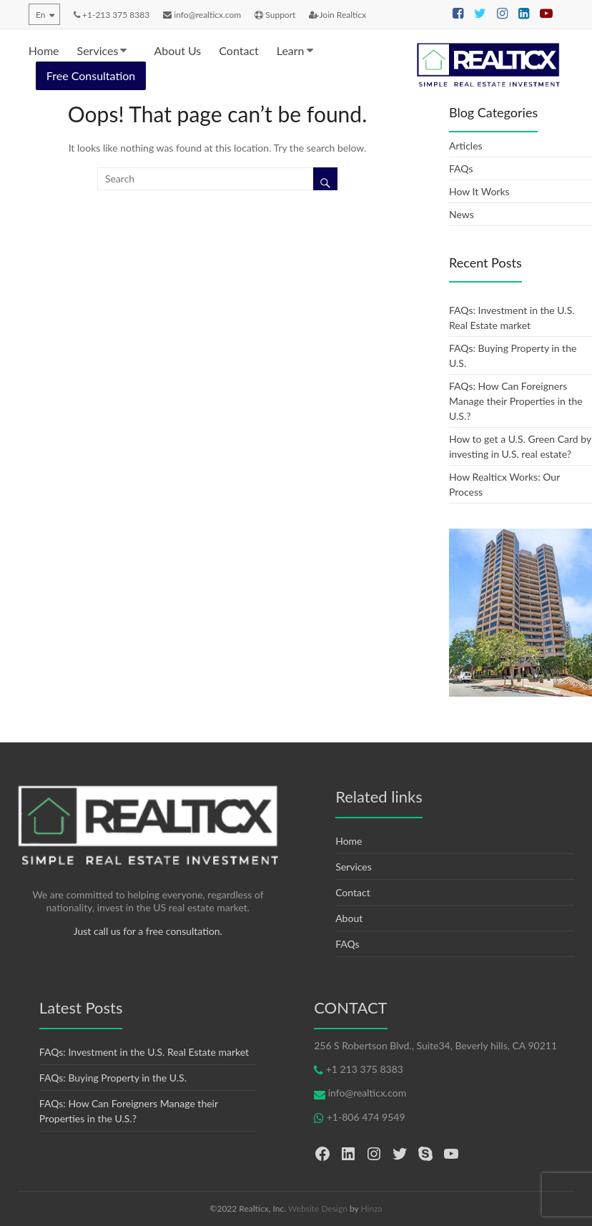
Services (98, 50)
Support (275, 14)
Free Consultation (90, 75)
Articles (466, 145)
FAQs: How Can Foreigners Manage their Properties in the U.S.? (516, 401)
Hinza (372, 1208)
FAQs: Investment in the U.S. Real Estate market (144, 1052)
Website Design (317, 1208)
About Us (177, 50)
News (461, 214)
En (40, 14)
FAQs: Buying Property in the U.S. (113, 1077)
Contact (238, 50)
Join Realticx (337, 14)
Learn (291, 50)
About (348, 918)
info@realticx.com (202, 14)
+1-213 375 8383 (111, 14)
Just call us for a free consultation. (148, 931)
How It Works (479, 191)
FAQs (461, 168)
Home (44, 50)
